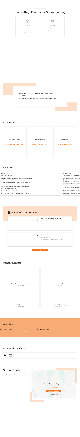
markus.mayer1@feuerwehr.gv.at (65, 144)
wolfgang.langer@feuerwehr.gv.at (14, 144)
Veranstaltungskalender (40, 250)
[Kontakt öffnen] (14, 139)
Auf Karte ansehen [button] (27, 32)
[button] (40, 358)
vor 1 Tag (3, 173)
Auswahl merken (53, 397)
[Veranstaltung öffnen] (40, 223)
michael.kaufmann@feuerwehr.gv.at (40, 144)
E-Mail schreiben (52, 31)
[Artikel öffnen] (21, 277)
